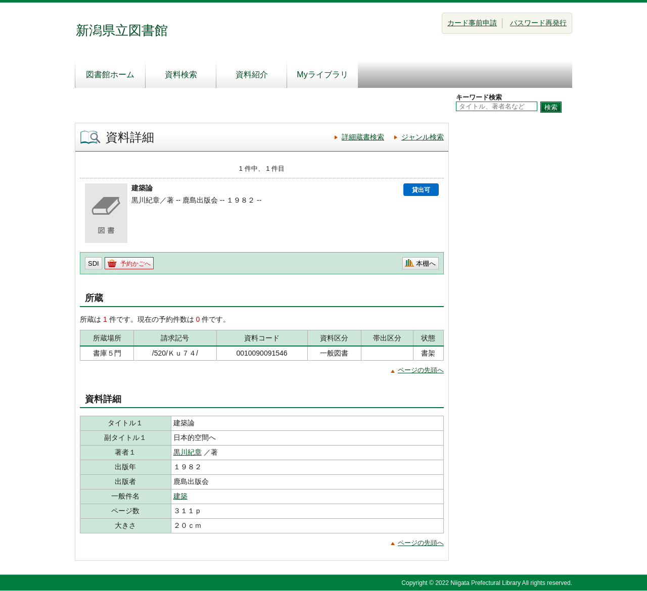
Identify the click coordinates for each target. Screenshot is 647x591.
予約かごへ (135, 263)
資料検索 (181, 74)
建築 (180, 496)
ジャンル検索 (422, 137)
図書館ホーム (110, 74)
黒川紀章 (187, 452)
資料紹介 (252, 74)
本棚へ (426, 263)
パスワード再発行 (538, 23)
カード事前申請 (472, 23)
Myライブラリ (322, 74)
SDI (93, 263)
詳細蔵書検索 (363, 137)
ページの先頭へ (421, 370)
